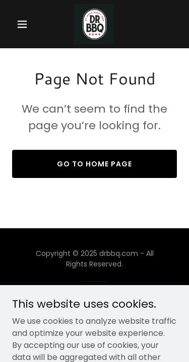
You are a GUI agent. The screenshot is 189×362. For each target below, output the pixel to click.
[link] (94, 24)
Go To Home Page (94, 164)
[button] (24, 24)
